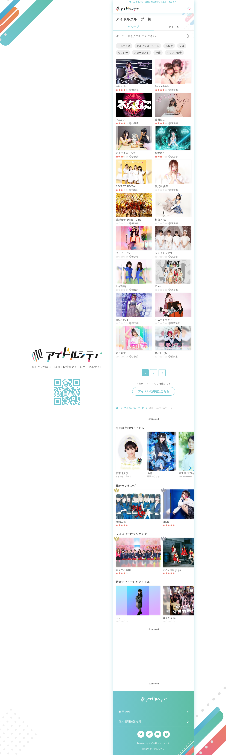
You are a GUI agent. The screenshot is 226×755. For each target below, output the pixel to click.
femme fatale (162, 86)
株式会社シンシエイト (159, 743)
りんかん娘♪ (169, 618)
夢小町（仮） (162, 353)
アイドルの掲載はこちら (153, 391)
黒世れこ (160, 153)
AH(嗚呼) (121, 286)
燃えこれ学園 (123, 570)
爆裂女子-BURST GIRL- (129, 219)
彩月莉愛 (121, 353)
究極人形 (121, 522)
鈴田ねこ (160, 119)
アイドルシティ (157, 749)
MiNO (166, 522)
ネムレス (121, 119)
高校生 (169, 45)
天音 (118, 618)
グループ (133, 26)
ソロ (181, 45)
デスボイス (124, 45)
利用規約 (124, 711)
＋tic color (121, 86)
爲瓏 (149, 473)
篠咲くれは (122, 319)
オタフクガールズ (126, 153)
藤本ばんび (122, 473)
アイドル (174, 26)
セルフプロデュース (148, 45)
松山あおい (161, 219)
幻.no (158, 286)
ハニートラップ (163, 319)
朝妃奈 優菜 (161, 186)
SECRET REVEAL (126, 186)
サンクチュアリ (163, 253)
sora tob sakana (185, 476)
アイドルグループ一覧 (134, 408)
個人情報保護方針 (130, 721)
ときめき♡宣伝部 (123, 476)
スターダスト (141, 52)
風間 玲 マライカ (188, 473)
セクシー (123, 52)
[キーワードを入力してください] (150, 36)
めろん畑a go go (172, 570)
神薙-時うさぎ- (153, 476)
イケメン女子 (174, 52)
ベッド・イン (123, 253)
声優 (158, 52)
